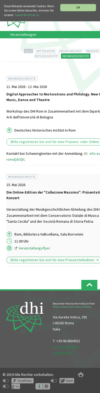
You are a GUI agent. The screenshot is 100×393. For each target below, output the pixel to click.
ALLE (28, 51)
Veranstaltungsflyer (34, 248)
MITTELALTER (46, 51)
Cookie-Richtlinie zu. (27, 15)
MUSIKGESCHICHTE (76, 56)
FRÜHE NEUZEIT (70, 51)
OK (78, 7)
